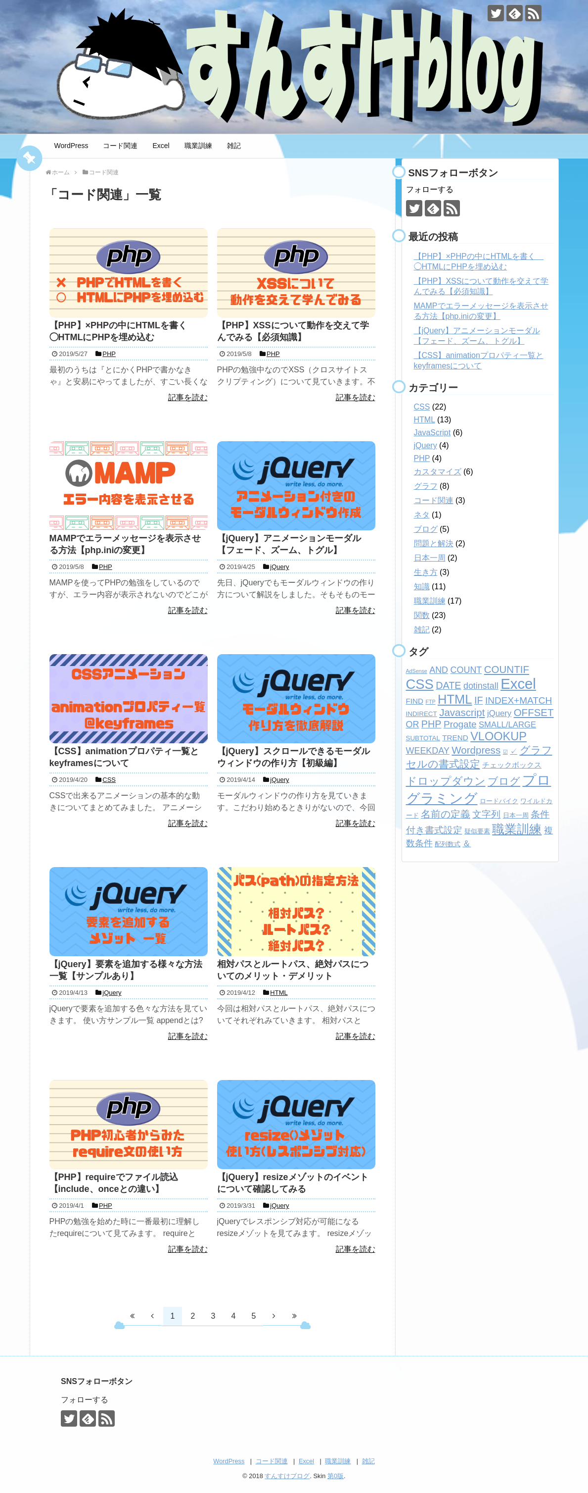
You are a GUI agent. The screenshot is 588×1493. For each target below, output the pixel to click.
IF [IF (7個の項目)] (478, 700)
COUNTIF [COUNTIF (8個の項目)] (506, 669)
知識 (422, 586)
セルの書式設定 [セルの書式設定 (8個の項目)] (443, 764)
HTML (424, 419)
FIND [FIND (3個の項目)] (414, 701)
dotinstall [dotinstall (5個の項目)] (480, 686)
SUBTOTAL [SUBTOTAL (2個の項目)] (423, 738)
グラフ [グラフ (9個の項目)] (536, 750)
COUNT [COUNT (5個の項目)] (466, 670)
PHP (422, 458)
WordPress (71, 146)
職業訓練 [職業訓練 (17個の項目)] (517, 829)
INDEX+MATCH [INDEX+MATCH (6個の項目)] (518, 700)
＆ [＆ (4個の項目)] (466, 843)
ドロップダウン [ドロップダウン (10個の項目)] (446, 781)
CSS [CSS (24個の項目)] (420, 684)
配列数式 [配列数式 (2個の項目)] (447, 844)
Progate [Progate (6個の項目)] (460, 724)
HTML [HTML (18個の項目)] (455, 699)
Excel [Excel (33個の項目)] (518, 683)
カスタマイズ (437, 471)
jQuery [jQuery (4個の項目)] (499, 713)
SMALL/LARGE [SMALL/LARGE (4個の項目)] (507, 724)
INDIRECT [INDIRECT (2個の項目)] (421, 714)
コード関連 (120, 146)
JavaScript (432, 432)
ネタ (422, 515)
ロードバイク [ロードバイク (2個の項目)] (499, 801)
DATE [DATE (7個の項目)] (448, 685)
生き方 (426, 572)
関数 (422, 615)
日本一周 (430, 558)
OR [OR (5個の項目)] (412, 724)
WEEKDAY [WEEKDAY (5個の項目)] (428, 751)
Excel (160, 146)
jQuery (425, 445)
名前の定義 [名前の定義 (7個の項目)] (445, 814)
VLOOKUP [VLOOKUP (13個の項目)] (498, 736)
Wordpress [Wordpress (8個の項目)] (476, 750)
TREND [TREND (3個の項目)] (455, 737)
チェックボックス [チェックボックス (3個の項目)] (512, 765)
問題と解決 (433, 543)
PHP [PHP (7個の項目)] (431, 724)
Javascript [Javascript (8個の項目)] (462, 712)
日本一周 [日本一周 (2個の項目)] (516, 815)
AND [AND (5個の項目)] (438, 670)
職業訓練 (198, 146)
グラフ (426, 486)
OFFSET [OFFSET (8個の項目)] (534, 712)
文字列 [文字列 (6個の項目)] (486, 814)
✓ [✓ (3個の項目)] (513, 751)
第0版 (335, 1476)
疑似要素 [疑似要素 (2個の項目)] (477, 831)
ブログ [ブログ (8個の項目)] (504, 781)
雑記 (234, 146)
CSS (422, 407)
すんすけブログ (287, 1476)
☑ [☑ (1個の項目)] (505, 752)
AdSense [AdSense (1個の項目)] (416, 671)
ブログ (426, 529)
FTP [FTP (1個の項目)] (430, 702)
